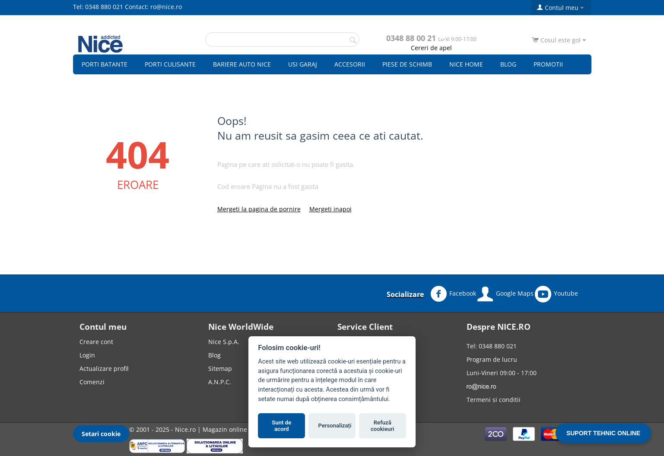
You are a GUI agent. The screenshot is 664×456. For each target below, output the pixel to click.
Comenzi (92, 382)
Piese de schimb (407, 64)
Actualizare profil (104, 368)
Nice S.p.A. (223, 342)
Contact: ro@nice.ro (153, 7)
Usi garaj (302, 64)
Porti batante (104, 64)
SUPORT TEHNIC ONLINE (603, 433)
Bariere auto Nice (242, 64)
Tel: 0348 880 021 (98, 7)
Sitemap (220, 368)
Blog (508, 64)
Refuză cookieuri (382, 426)
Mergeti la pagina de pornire (259, 209)
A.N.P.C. (219, 382)
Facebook (453, 294)
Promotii (548, 64)
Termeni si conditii (494, 399)
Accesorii (349, 64)
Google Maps (505, 294)
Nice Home (466, 64)
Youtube (556, 294)
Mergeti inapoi (330, 209)
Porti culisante (170, 64)
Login (87, 355)
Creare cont (96, 342)
